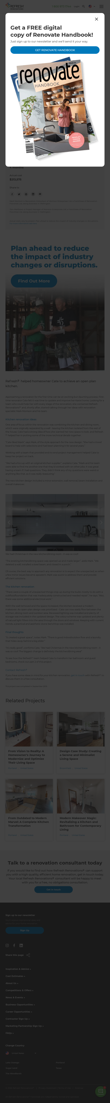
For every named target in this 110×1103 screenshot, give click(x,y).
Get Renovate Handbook (55, 50)
